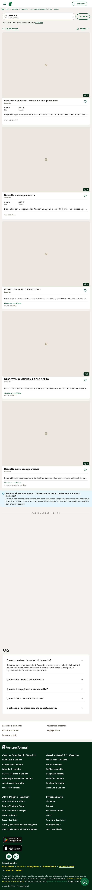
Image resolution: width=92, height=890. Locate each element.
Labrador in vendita (11, 769)
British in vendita (54, 764)
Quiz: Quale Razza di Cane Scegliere (19, 824)
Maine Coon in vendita (56, 760)
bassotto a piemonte (12, 726)
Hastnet (20, 866)
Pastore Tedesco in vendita (15, 774)
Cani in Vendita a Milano (13, 801)
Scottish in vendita (55, 778)
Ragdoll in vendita (54, 769)
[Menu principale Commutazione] (4, 3)
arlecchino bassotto (56, 726)
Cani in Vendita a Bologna (14, 810)
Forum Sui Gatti (9, 820)
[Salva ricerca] (85, 882)
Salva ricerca (10, 28)
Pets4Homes (8, 866)
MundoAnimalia (49, 866)
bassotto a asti (9, 735)
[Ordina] (83, 28)
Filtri (83, 16)
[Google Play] (12, 840)
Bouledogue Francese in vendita (17, 778)
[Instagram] (16, 856)
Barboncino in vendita (12, 764)
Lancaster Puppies (13, 870)
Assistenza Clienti (54, 810)
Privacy (49, 806)
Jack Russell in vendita (13, 783)
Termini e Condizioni (55, 820)
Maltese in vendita (11, 788)
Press (48, 815)
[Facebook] (9, 856)
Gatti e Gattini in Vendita (62, 755)
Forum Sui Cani (9, 815)
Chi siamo (50, 801)
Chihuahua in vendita (12, 760)
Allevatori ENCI (53, 824)
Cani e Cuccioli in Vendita (19, 755)
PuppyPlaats (33, 866)
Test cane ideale (54, 829)
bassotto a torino (10, 730)
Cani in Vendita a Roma (13, 806)
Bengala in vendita (55, 774)
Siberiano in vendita (55, 788)
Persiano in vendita (55, 783)
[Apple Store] (12, 848)
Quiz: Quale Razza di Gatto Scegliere (19, 829)
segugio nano (53, 730)
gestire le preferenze (57, 881)
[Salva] (85, 101)
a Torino (39, 23)
